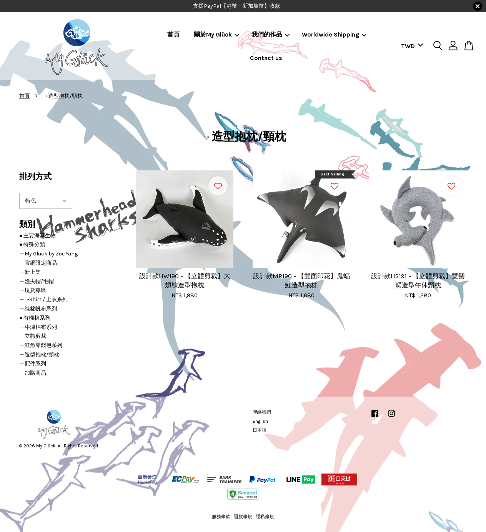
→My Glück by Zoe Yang (48, 253)
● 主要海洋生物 (37, 235)
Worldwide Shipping (334, 34)
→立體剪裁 (32, 336)
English (260, 421)
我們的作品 (270, 34)
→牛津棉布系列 (38, 327)
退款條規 (243, 516)
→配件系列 (32, 363)
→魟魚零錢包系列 (40, 345)
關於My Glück (216, 34)
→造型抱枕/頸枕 (39, 354)
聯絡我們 (262, 412)
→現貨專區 (32, 290)
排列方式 (35, 176)
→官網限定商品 (38, 263)
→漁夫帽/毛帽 (36, 281)
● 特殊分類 (32, 244)
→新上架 (30, 272)
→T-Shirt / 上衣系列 (43, 299)
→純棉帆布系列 (38, 308)
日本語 (259, 430)
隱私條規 (265, 516)
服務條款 (221, 516)
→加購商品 (32, 373)
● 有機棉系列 (34, 318)
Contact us (266, 58)
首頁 (173, 34)
